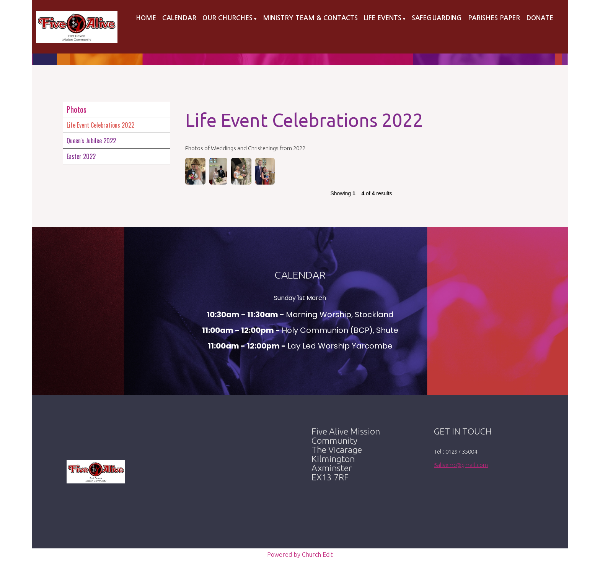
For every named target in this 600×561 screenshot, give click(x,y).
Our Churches (227, 18)
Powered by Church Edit (300, 554)
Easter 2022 (81, 156)
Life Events (382, 18)
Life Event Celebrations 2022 (100, 125)
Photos (76, 109)
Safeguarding (437, 18)
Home (146, 18)
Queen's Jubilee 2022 (91, 140)
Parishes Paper (494, 18)
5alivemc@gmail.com (461, 465)
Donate (539, 18)
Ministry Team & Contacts (310, 18)
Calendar (179, 18)
